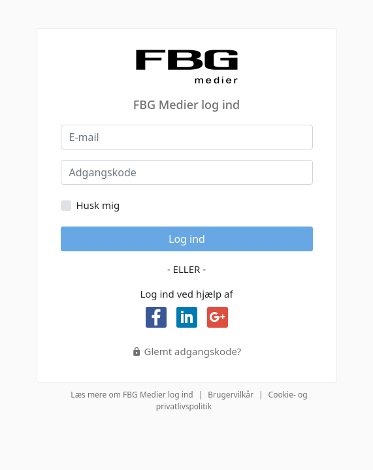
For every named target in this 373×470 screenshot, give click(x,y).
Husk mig (98, 205)
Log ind (187, 239)
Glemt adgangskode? (187, 351)
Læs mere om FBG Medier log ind (132, 394)
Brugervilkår (230, 394)
